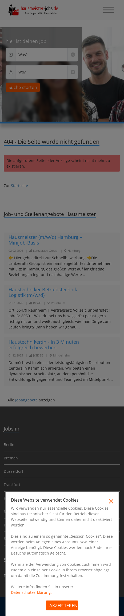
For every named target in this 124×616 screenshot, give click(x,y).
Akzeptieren (63, 605)
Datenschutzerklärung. (31, 592)
